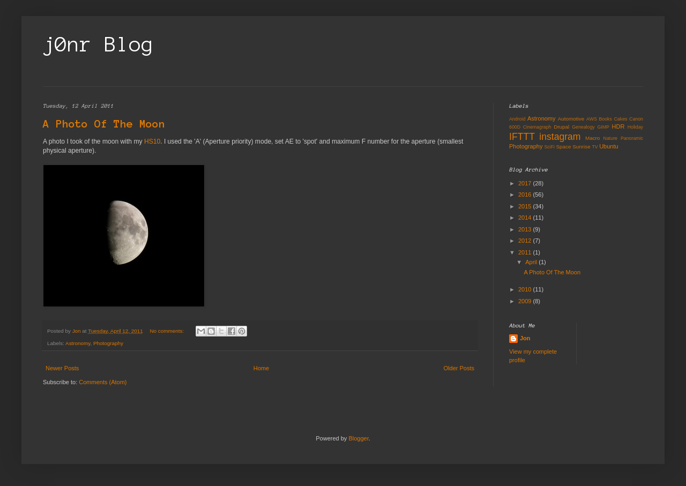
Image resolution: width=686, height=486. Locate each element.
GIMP (603, 127)
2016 (525, 194)
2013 (525, 229)
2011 (525, 252)
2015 (525, 206)
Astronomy (77, 343)
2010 (525, 289)
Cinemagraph (537, 127)
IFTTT (522, 136)
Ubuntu (608, 146)
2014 (525, 217)
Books (605, 119)
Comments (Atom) (102, 382)
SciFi (549, 146)
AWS (591, 119)
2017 (525, 183)
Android (517, 119)
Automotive (571, 119)
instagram (559, 136)
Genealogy (583, 127)
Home (261, 368)
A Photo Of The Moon (104, 124)
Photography (108, 343)
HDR (618, 126)
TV (595, 146)
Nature (610, 138)
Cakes (621, 119)
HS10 (152, 141)
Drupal (561, 127)
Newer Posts (62, 368)
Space (563, 146)
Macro (592, 138)
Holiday (635, 127)
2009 (525, 301)
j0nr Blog (98, 44)
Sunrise (581, 146)
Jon (525, 338)
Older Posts (459, 368)
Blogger (358, 438)
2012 (525, 240)
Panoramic (632, 138)
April (532, 262)
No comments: (167, 331)
